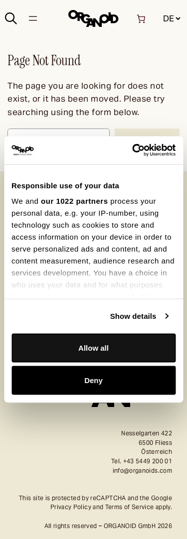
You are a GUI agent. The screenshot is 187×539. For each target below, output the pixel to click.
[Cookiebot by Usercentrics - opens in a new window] (133, 150)
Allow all (93, 347)
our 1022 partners (74, 201)
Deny (93, 380)
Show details (133, 316)
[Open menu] (33, 18)
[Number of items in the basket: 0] (141, 18)
